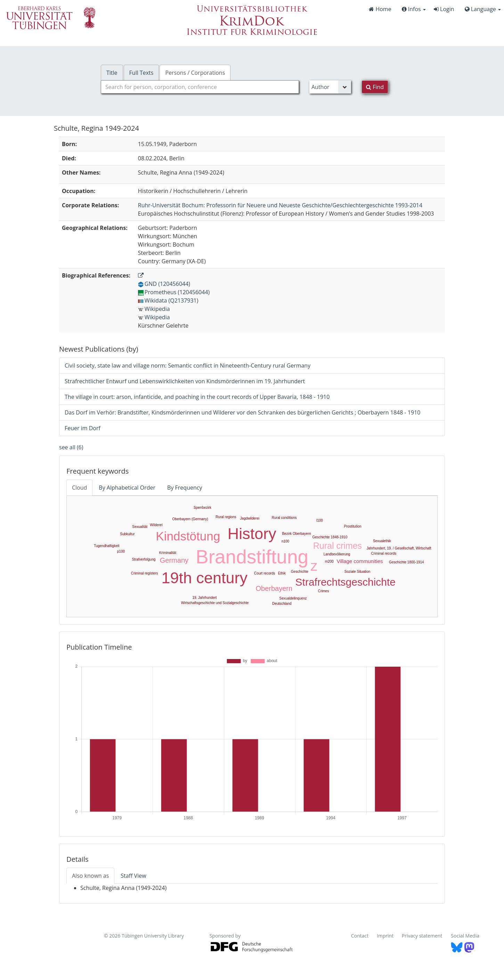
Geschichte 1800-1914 (406, 562)
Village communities (359, 561)
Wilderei (156, 525)
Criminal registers (144, 573)
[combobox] (200, 87)
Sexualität (139, 527)
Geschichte (299, 571)
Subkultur (127, 534)
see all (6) (71, 447)
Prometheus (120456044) (174, 292)
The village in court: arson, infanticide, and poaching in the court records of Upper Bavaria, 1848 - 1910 (197, 397)
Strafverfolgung (143, 559)
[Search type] (330, 87)
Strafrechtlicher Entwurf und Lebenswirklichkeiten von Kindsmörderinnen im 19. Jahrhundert (185, 381)
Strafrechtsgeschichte (345, 582)
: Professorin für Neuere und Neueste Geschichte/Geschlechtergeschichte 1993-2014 (280, 205)
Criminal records (383, 553)
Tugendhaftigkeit (107, 546)
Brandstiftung (252, 557)
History (252, 534)
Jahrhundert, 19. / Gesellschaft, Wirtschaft (398, 548)
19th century (204, 578)
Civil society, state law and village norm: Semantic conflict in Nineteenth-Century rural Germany (187, 365)
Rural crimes (337, 546)
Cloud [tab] (79, 487)
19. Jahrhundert (204, 598)
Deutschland (282, 603)
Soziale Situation (357, 571)
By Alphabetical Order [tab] (127, 487)
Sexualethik (382, 541)
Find (375, 87)
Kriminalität (167, 553)
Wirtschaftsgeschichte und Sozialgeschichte (215, 603)
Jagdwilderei (250, 518)
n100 (285, 541)
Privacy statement (422, 935)
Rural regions (226, 517)
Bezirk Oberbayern (296, 534)
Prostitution (352, 526)
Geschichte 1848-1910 (330, 537)
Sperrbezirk (202, 507)
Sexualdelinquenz (293, 598)
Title (111, 73)
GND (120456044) (164, 284)
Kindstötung (188, 536)
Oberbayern (274, 588)
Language (483, 9)
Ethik (282, 573)
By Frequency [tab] (184, 487)
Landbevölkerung (337, 554)
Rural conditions (284, 518)
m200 (329, 561)
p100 (121, 551)
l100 (319, 520)
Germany (174, 560)
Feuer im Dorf (82, 428)
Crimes (323, 591)
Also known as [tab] (90, 875)
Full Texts (141, 73)
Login (444, 9)
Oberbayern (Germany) (190, 519)
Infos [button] (414, 9)
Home (380, 9)
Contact (359, 935)
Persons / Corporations (195, 73)
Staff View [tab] (133, 875)
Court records (264, 573)
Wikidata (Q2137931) (168, 300)
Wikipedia (154, 309)
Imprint (385, 935)
